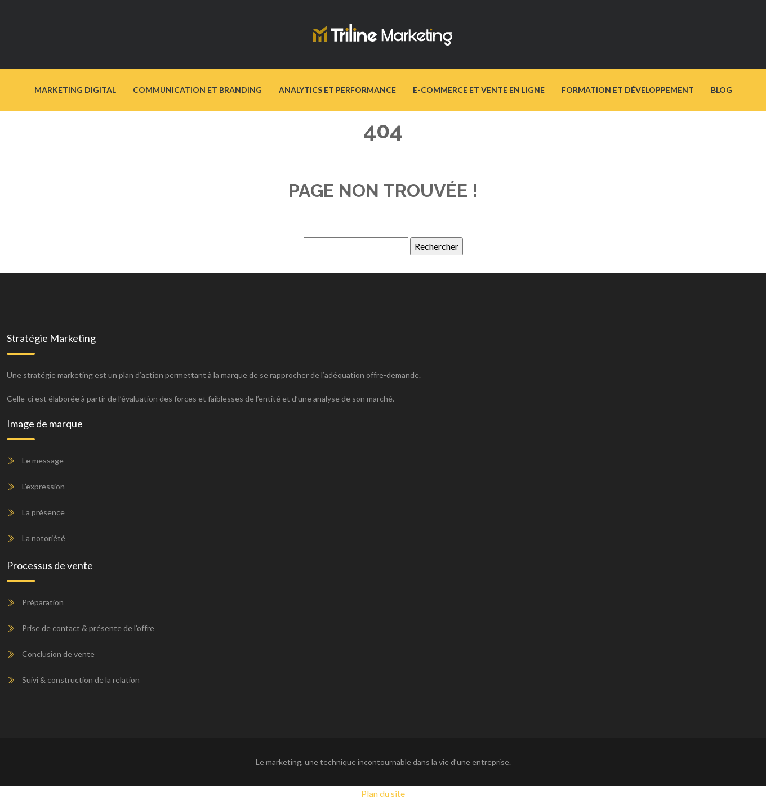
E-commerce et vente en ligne (479, 89)
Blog (721, 89)
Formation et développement (628, 89)
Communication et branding (197, 89)
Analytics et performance (337, 89)
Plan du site (383, 793)
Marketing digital (75, 89)
